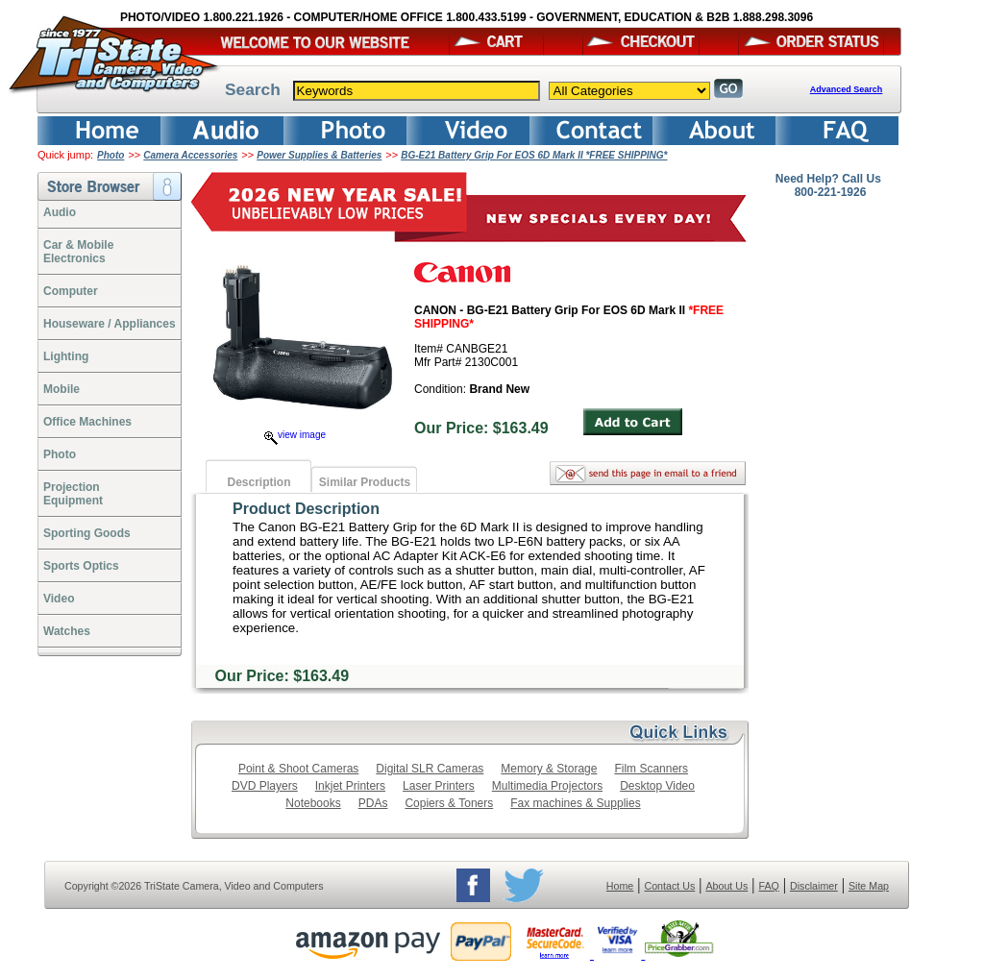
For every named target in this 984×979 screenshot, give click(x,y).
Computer (70, 291)
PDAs (373, 803)
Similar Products (364, 482)
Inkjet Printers (350, 786)
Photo (110, 155)
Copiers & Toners (449, 803)
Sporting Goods (87, 533)
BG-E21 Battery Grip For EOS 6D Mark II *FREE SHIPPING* (534, 155)
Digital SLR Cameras (429, 768)
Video (58, 598)
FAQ (768, 886)
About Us (726, 886)
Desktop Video (657, 786)
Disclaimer (814, 886)
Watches (66, 631)
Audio (59, 212)
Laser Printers (439, 786)
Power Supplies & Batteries (319, 155)
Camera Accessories (190, 155)
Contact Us (670, 886)
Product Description (306, 509)
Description (258, 482)
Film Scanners (651, 768)
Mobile (61, 389)
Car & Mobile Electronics (78, 251)
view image (295, 434)
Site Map (869, 886)
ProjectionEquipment (73, 493)
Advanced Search (846, 89)
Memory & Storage (549, 768)
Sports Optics (81, 566)
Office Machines (87, 421)
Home (619, 886)
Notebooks (312, 803)
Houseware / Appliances (109, 323)
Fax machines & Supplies (575, 803)
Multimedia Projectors (547, 786)
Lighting (65, 356)
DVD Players (265, 786)
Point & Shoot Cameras (298, 768)
